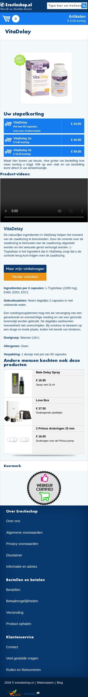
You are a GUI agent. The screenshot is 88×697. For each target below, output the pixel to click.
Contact (12, 647)
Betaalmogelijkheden (22, 601)
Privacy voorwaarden (22, 544)
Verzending (14, 612)
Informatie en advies (21, 566)
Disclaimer (14, 555)
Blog (60, 682)
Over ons (13, 521)
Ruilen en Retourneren (23, 670)
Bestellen (13, 590)
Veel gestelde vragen (22, 658)
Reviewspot (32, 693)
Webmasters (45, 682)
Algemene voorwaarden (24, 532)
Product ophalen (18, 624)
